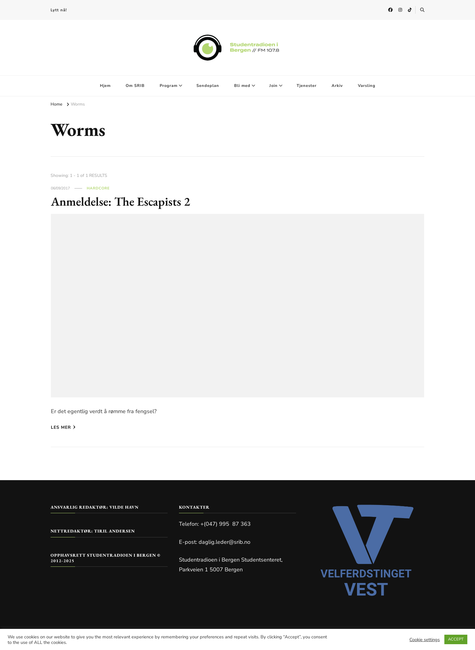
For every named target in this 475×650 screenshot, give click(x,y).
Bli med (242, 85)
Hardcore (98, 188)
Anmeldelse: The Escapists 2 (120, 201)
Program (168, 85)
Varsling (366, 85)
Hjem (105, 85)
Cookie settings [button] (424, 639)
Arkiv (337, 85)
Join (273, 85)
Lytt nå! (59, 10)
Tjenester (307, 85)
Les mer (63, 427)
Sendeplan (207, 85)
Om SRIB (135, 85)
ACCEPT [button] (456, 639)
